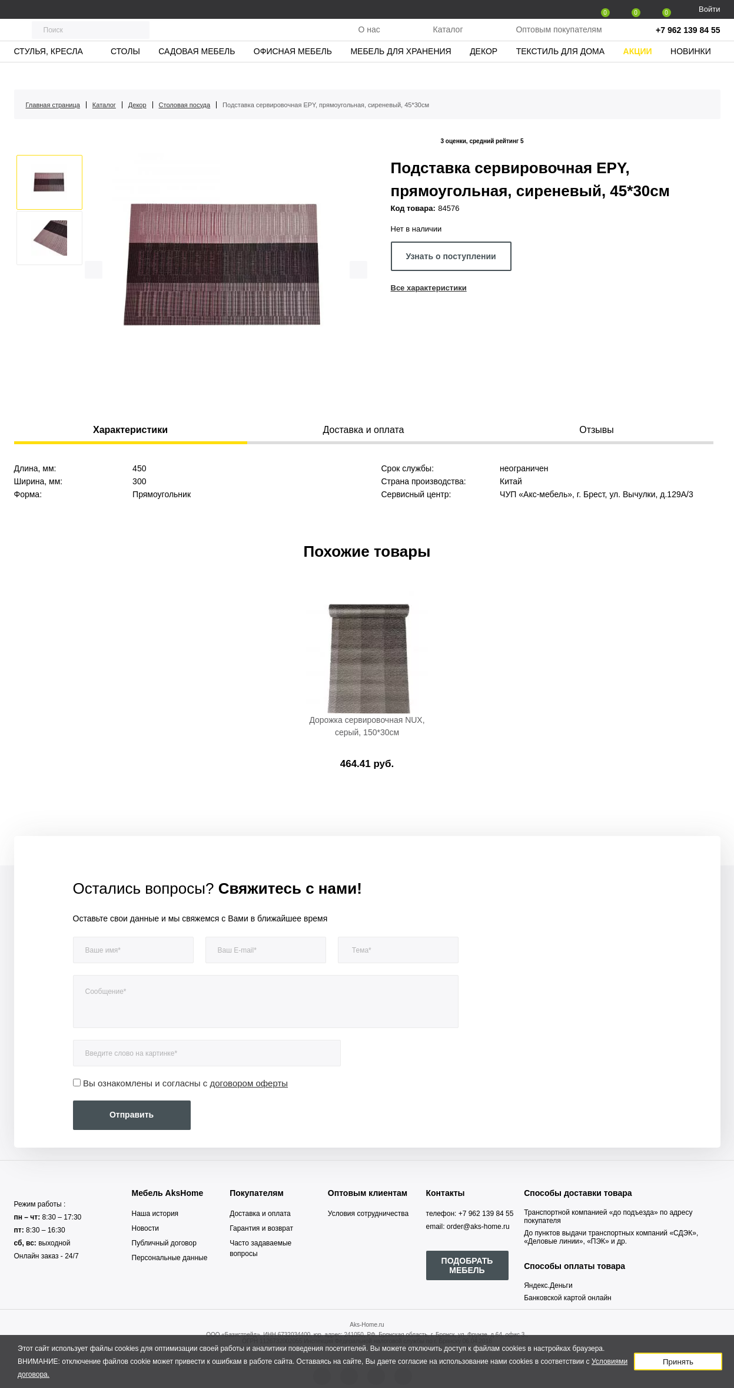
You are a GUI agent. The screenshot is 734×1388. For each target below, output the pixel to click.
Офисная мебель (293, 73)
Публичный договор (164, 1243)
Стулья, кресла (48, 73)
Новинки (690, 73)
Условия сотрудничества (368, 1213)
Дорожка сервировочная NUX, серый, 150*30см (366, 726)
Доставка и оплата (260, 1213)
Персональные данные (170, 1258)
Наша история (155, 1213)
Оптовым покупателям (559, 40)
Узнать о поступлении (451, 256)
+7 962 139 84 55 (688, 41)
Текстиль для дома (560, 73)
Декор (483, 73)
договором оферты (249, 1083)
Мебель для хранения (400, 73)
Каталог (448, 40)
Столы (125, 73)
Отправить (131, 1114)
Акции (637, 73)
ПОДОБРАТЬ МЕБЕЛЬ (467, 1265)
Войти (709, 9)
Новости (145, 1228)
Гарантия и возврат (261, 1228)
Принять (678, 1361)
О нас (369, 40)
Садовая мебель (196, 73)
